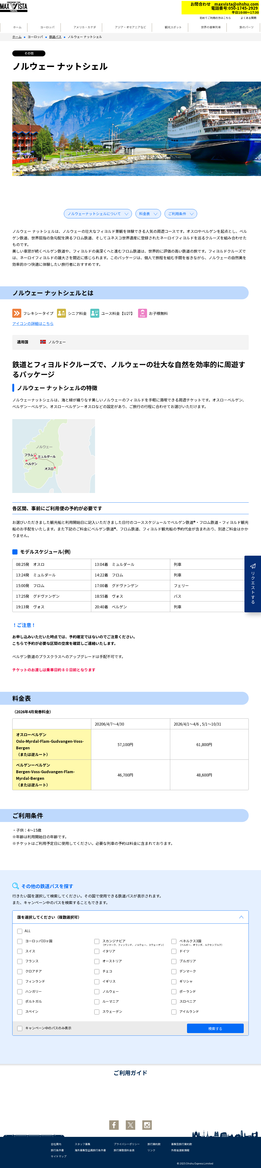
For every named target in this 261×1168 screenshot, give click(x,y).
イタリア (104, 951)
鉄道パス (55, 36)
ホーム (17, 27)
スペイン (27, 1011)
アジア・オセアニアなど (130, 27)
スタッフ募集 (82, 1144)
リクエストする (253, 583)
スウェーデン (108, 1011)
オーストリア (108, 961)
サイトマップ (58, 1156)
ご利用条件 (177, 213)
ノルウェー (106, 991)
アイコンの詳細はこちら (33, 323)
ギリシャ (182, 981)
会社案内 (56, 1144)
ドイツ (180, 951)
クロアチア (29, 971)
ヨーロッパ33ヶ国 (34, 941)
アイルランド (185, 1011)
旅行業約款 (154, 1144)
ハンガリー (29, 991)
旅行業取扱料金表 (124, 1150)
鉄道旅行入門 (130, 1100)
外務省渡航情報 (180, 1150)
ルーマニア (106, 1001)
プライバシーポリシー (127, 1144)
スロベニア (183, 1001)
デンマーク (183, 971)
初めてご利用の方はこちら (215, 18)
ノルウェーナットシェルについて (94, 213)
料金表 (144, 213)
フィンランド (31, 981)
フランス (28, 961)
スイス (26, 951)
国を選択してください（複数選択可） (49, 917)
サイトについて (203, 1100)
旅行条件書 (57, 1150)
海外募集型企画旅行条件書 (90, 1150)
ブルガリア (183, 961)
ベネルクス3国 (186, 941)
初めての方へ (57, 1100)
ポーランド (183, 991)
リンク (151, 1150)
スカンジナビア (110, 941)
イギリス (105, 981)
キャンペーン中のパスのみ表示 (44, 1028)
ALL (23, 930)
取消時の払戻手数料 (167, 1100)
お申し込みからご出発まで (94, 1100)
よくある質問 (248, 18)
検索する (215, 1028)
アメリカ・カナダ (85, 27)
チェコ (103, 971)
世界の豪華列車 (211, 27)
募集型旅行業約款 (181, 1144)
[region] (130, 974)
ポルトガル (29, 1001)
